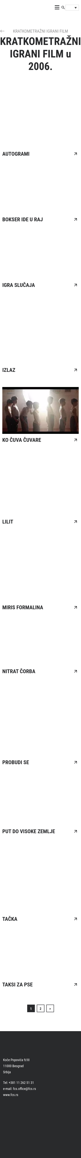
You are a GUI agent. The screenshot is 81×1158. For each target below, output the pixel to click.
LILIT (7, 522)
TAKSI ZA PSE (17, 984)
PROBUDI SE (15, 762)
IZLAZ (8, 370)
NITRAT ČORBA (18, 671)
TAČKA (9, 919)
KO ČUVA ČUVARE (21, 440)
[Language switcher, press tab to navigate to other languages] (72, 7)
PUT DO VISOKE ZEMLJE (28, 831)
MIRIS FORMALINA (22, 607)
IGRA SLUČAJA (18, 285)
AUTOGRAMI (15, 154)
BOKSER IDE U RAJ (22, 219)
